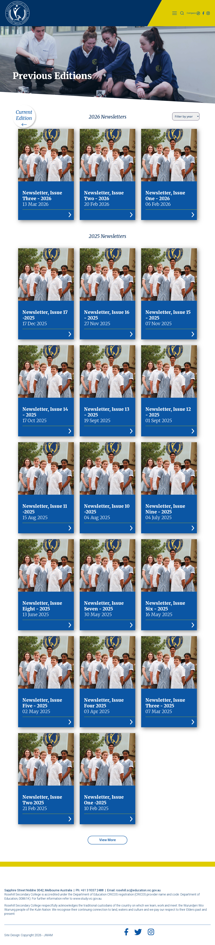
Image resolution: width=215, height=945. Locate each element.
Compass (193, 13)
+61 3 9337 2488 (92, 890)
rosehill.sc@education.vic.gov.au (138, 890)
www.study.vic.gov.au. (87, 898)
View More (107, 840)
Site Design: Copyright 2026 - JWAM (28, 935)
